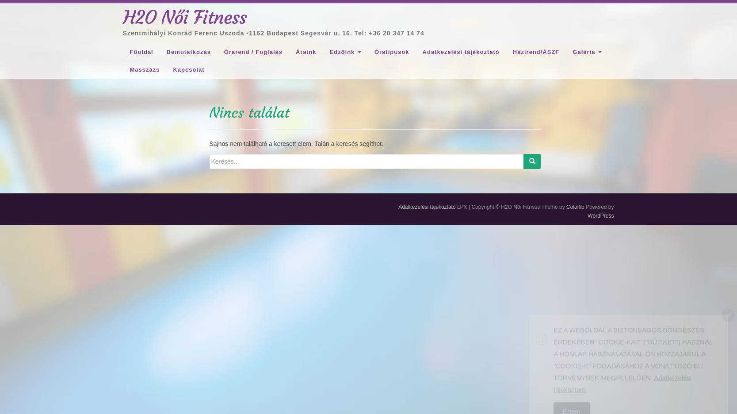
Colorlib (575, 207)
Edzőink (345, 52)
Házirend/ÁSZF (536, 52)
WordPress (601, 216)
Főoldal (141, 52)
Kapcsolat (188, 69)
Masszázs (145, 69)
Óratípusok (391, 52)
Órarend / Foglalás (253, 52)
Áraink (306, 52)
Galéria (587, 52)
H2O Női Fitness (185, 17)
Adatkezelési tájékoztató (461, 52)
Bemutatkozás (189, 52)
